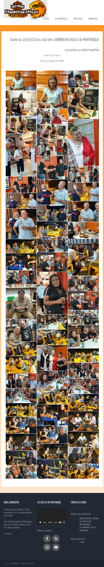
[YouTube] (56, 547)
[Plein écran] (64, 522)
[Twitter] (56, 538)
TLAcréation (15, 563)
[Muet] (60, 522)
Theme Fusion (31, 563)
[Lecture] (40, 522)
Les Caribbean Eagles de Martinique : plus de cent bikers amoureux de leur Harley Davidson (18, 525)
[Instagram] (47, 547)
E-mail (82, 542)
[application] (52, 516)
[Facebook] (47, 538)
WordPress (23, 563)
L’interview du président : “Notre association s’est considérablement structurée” (18, 513)
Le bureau (8, 533)
